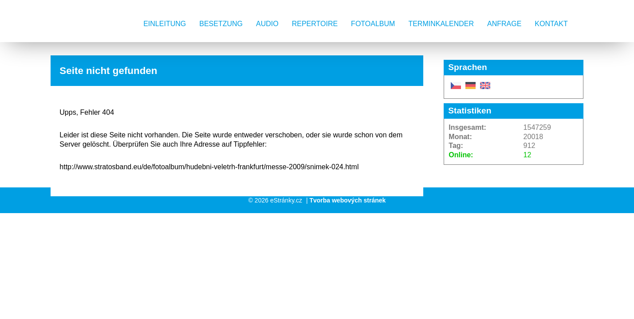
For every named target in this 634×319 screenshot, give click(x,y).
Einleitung (164, 23)
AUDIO (267, 23)
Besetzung (221, 23)
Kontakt (551, 23)
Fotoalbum (373, 23)
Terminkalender (441, 23)
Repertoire (315, 23)
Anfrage (504, 23)
